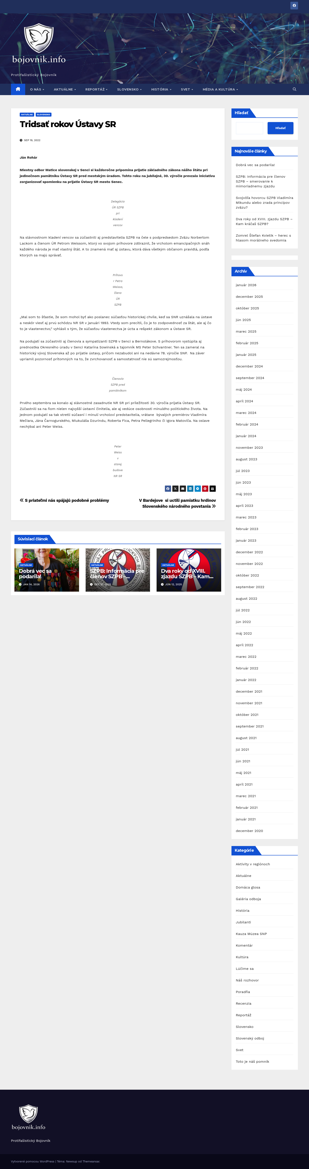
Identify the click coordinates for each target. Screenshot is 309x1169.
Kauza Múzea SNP (251, 934)
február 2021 (247, 807)
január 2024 (246, 436)
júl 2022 (243, 610)
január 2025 (246, 355)
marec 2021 (246, 796)
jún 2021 (243, 761)
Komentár (244, 945)
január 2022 (246, 680)
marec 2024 (246, 413)
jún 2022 (243, 622)
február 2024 (247, 424)
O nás (36, 89)
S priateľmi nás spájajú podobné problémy (64, 500)
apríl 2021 (244, 784)
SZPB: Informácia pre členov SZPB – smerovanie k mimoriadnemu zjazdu (260, 181)
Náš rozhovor (247, 980)
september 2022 (250, 587)
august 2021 (246, 738)
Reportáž (95, 89)
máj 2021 (243, 773)
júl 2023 (243, 471)
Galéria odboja (248, 899)
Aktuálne (64, 89)
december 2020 (249, 831)
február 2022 (247, 668)
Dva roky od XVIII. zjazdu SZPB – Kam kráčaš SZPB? (185, 576)
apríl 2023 (244, 506)
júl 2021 (242, 749)
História (160, 89)
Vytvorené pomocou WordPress (33, 1161)
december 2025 (249, 296)
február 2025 (247, 343)
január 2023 (246, 540)
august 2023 (246, 459)
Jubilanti (243, 922)
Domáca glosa (248, 887)
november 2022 (249, 564)
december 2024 (249, 366)
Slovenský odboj (250, 1038)
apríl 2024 (244, 401)
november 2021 (249, 703)
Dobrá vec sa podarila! (35, 574)
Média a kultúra (219, 89)
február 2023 (247, 529)
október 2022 (247, 575)
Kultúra (242, 957)
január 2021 (246, 819)
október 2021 (247, 715)
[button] (294, 89)
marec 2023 (246, 517)
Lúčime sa (245, 969)
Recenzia (243, 1003)
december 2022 (249, 552)
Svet (186, 89)
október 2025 (247, 308)
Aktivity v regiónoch (253, 864)
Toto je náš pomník (252, 1061)
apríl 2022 (244, 645)
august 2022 (246, 598)
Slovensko (128, 89)
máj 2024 (244, 389)
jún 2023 (243, 482)
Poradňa (243, 992)
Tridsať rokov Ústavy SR (68, 124)
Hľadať (241, 112)
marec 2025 (246, 331)
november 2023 (249, 447)
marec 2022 (246, 657)
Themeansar (91, 1161)
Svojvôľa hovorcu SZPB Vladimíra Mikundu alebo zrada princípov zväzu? (264, 202)
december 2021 (249, 691)
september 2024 (250, 378)
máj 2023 (244, 494)
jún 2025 (243, 320)
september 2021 (250, 726)
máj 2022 (244, 633)
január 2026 (246, 285)
